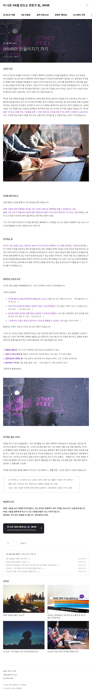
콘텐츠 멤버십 (61, 14)
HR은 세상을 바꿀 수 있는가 (16, 562)
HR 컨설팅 (25, 14)
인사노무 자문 (9, 14)
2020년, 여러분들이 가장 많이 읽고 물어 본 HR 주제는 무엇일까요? (31, 565)
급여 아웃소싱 (43, 14)
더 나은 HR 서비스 (13, 554)
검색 (81, 5)
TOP (87, 671)
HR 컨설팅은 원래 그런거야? (16, 558)
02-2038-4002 (8, 678)
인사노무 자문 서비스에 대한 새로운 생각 (21, 571)
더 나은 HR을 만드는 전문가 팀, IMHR (26, 5)
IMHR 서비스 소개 (9, 671)
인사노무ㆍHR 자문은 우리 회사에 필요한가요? (23, 568)
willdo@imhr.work (10, 674)
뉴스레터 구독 (79, 14)
